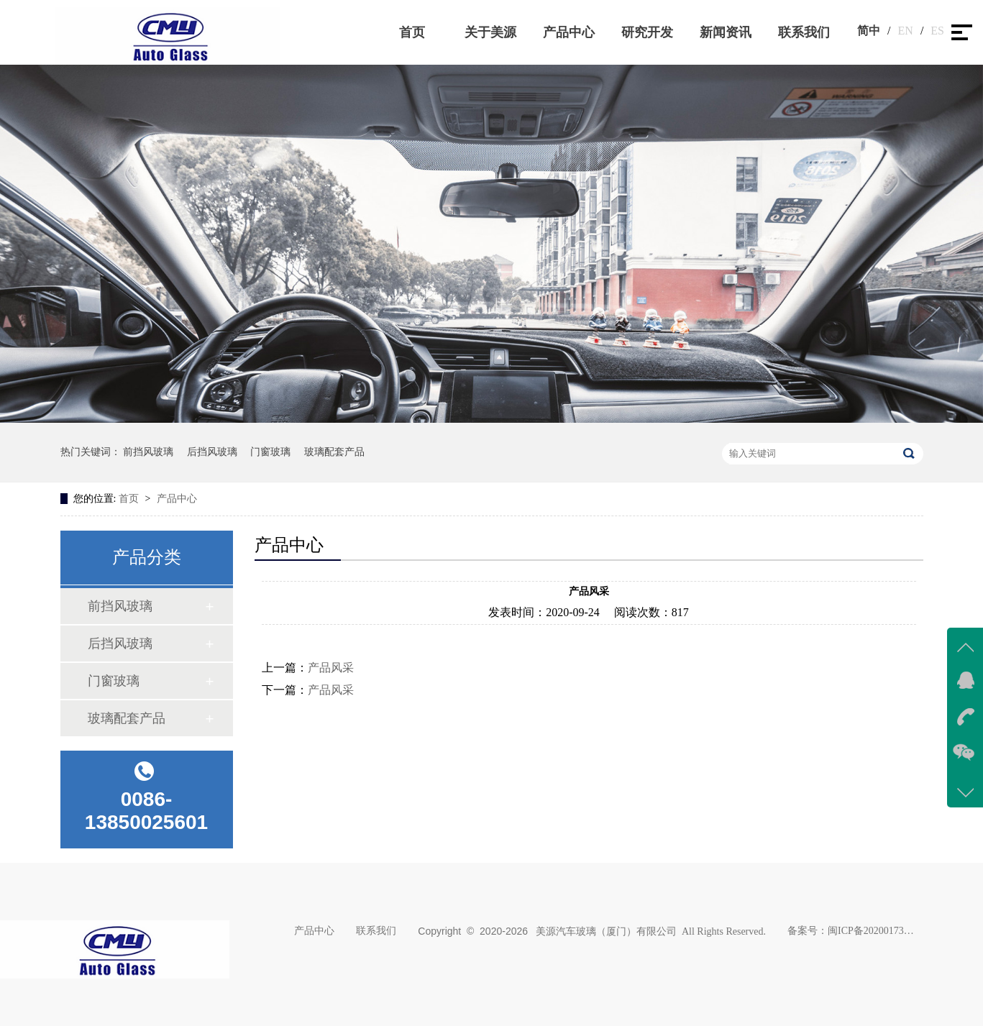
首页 (412, 32)
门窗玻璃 (270, 451)
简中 (868, 30)
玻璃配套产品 (334, 451)
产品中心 (569, 32)
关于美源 (490, 32)
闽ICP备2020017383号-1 (871, 930)
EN (905, 30)
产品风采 (331, 667)
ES (937, 30)
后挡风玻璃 (212, 451)
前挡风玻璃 (148, 451)
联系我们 (804, 32)
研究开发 (647, 32)
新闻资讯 (725, 32)
